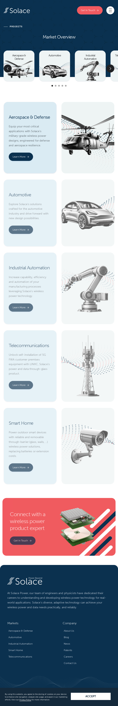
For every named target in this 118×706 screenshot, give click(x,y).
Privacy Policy (25, 700)
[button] (110, 10)
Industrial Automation (20, 643)
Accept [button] (90, 696)
